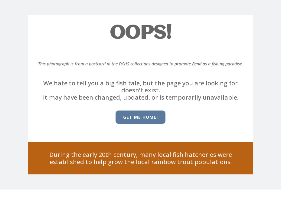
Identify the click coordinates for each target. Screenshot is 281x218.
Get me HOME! (140, 117)
